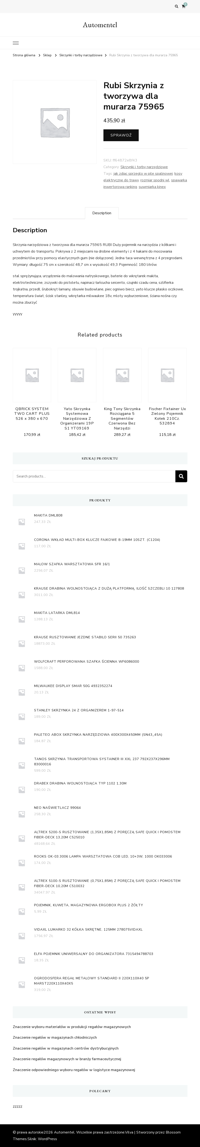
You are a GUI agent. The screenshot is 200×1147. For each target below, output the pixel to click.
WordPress (47, 1139)
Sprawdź (121, 135)
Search (181, 476)
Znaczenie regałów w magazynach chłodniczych (55, 1037)
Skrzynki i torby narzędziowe (144, 167)
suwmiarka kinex (152, 186)
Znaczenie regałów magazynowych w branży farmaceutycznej (67, 1059)
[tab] (102, 213)
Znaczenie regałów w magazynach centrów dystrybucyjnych (66, 1048)
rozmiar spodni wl (154, 180)
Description (101, 213)
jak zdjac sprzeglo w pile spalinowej (143, 173)
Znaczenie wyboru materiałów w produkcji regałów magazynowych (72, 1026)
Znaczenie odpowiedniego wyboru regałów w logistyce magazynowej (74, 1070)
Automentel (100, 24)
